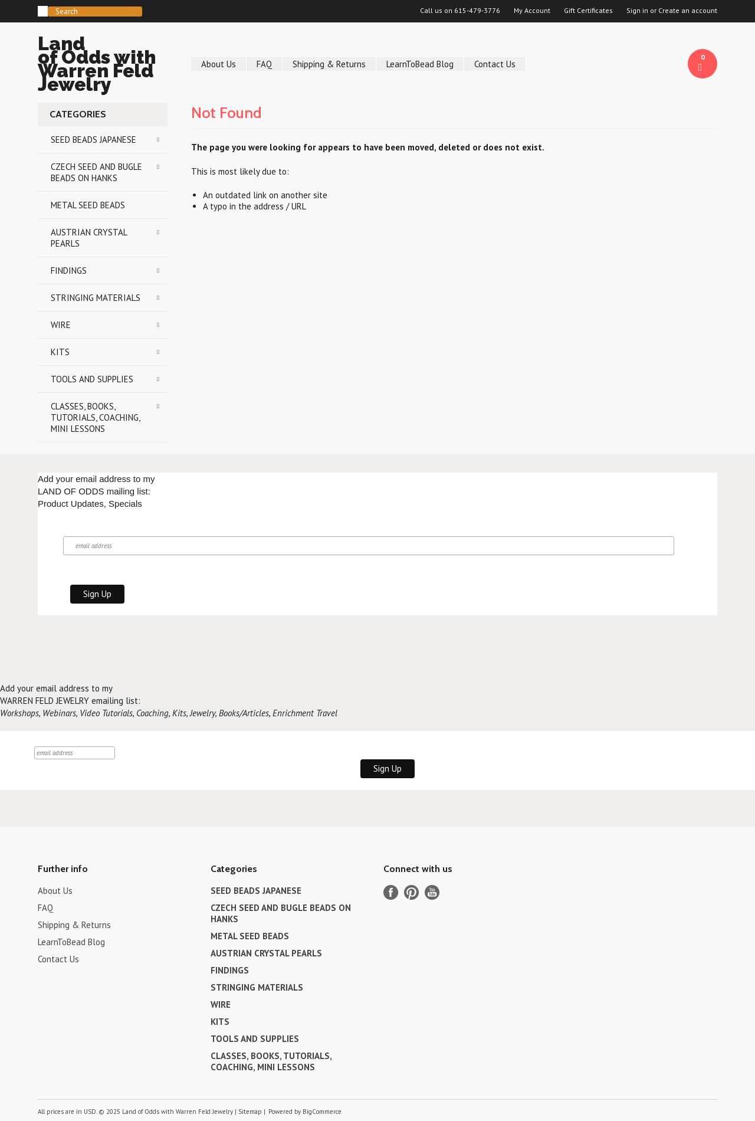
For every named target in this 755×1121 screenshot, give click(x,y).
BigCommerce (322, 1111)
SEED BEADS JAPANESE (93, 139)
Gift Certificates (588, 10)
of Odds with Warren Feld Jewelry (103, 66)
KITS (60, 352)
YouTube (432, 892)
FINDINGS (69, 270)
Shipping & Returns (329, 64)
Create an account (687, 10)
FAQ (264, 64)
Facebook (390, 892)
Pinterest (411, 892)
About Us (218, 64)
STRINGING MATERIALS (95, 297)
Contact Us (495, 64)
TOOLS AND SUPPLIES (92, 379)
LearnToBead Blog (420, 64)
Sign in (637, 10)
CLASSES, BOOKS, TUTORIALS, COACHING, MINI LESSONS (95, 417)
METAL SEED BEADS (88, 205)
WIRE (61, 324)
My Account (532, 10)
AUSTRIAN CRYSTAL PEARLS (89, 238)
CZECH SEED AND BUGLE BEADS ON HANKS (96, 172)
